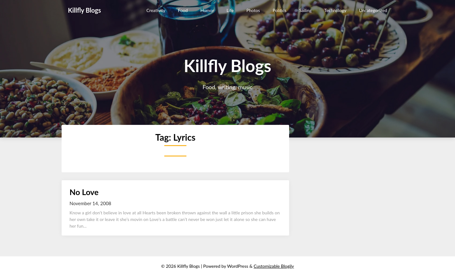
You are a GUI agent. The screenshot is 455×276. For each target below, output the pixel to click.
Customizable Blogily (274, 266)
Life (230, 10)
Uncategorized (373, 10)
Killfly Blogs (84, 10)
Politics (280, 10)
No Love (84, 192)
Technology (335, 10)
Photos (253, 10)
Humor (207, 10)
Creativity (155, 10)
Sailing (305, 10)
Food (183, 10)
